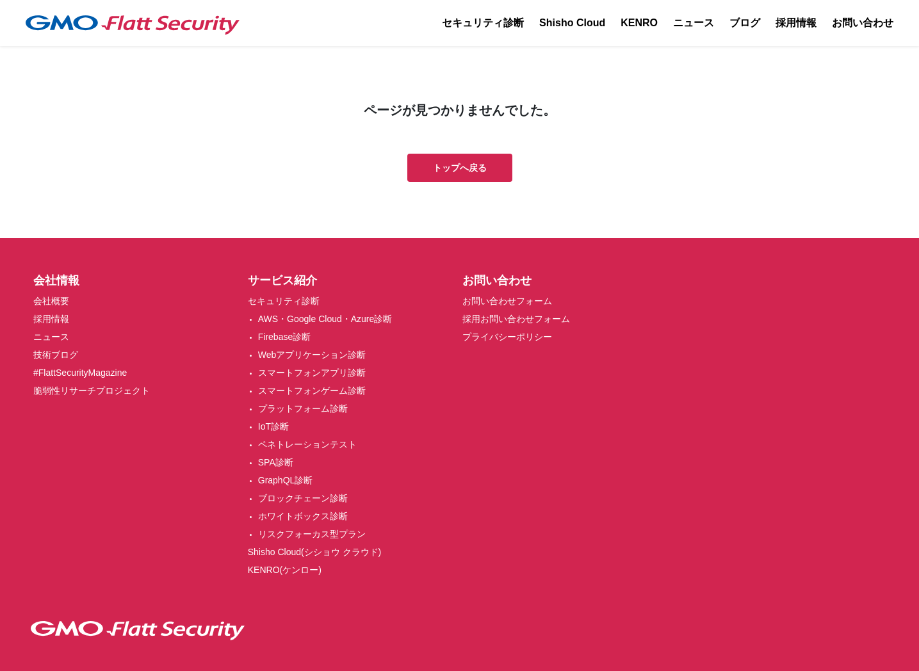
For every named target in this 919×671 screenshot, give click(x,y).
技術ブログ (55, 355)
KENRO (639, 22)
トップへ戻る (460, 168)
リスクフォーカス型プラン (312, 534)
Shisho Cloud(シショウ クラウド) (315, 552)
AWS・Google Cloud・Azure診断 (325, 319)
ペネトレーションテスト (307, 444)
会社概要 (51, 301)
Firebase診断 (284, 337)
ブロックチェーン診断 (303, 498)
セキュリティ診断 (483, 22)
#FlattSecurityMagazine (80, 373)
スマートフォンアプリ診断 (312, 373)
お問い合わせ (862, 22)
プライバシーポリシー (507, 337)
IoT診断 (273, 426)
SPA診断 (275, 462)
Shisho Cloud (572, 22)
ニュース (693, 22)
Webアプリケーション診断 (312, 355)
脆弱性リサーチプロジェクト (91, 390)
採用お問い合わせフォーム (516, 319)
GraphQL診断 (285, 480)
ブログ (744, 22)
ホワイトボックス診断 (303, 516)
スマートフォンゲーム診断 (312, 390)
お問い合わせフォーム (507, 301)
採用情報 (796, 22)
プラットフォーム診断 (303, 408)
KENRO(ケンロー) (284, 570)
